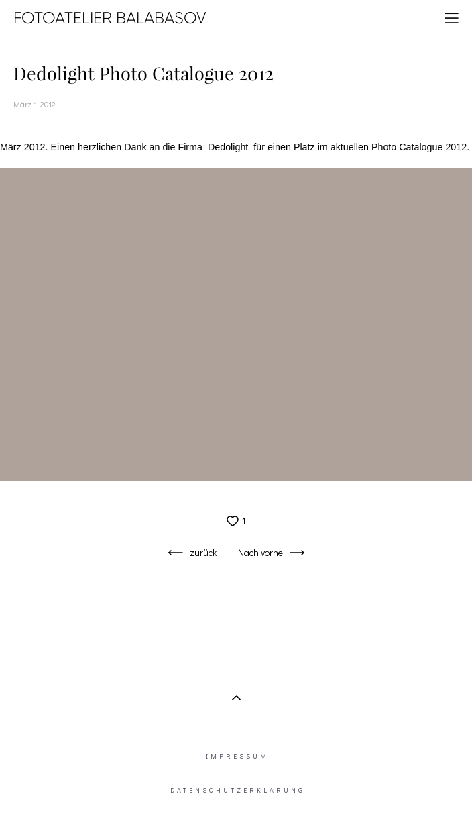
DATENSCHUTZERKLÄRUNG (237, 790)
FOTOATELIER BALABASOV (109, 18)
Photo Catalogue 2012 (419, 147)
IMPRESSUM (237, 756)
